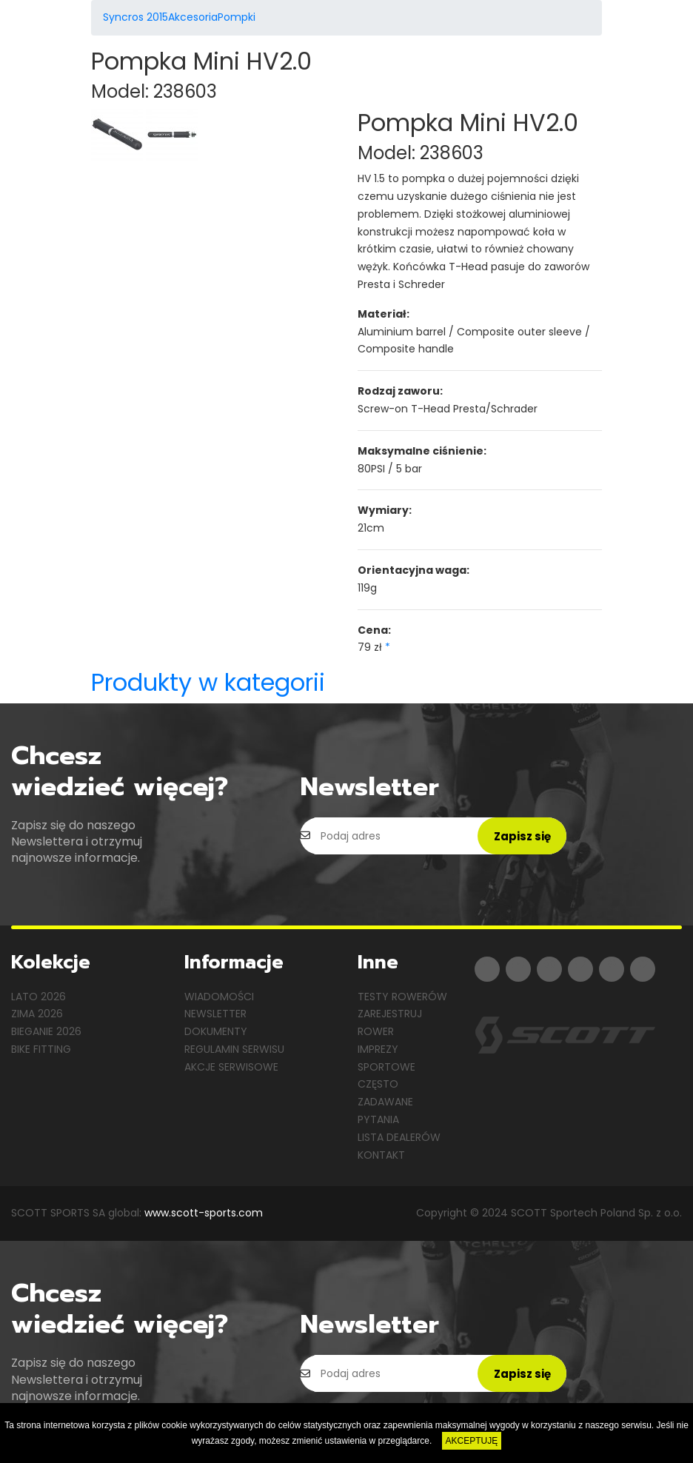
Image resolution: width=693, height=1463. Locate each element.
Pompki (236, 17)
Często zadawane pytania (385, 1102)
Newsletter (215, 1013)
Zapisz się (522, 836)
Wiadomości (219, 996)
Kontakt (381, 1155)
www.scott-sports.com (203, 1212)
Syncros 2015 (135, 17)
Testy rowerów (402, 996)
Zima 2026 (37, 1013)
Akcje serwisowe (231, 1066)
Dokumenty (215, 1031)
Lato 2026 (38, 996)
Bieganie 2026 (46, 1031)
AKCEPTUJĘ (472, 1441)
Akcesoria (193, 17)
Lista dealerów (399, 1137)
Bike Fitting (41, 1049)
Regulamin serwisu (234, 1049)
